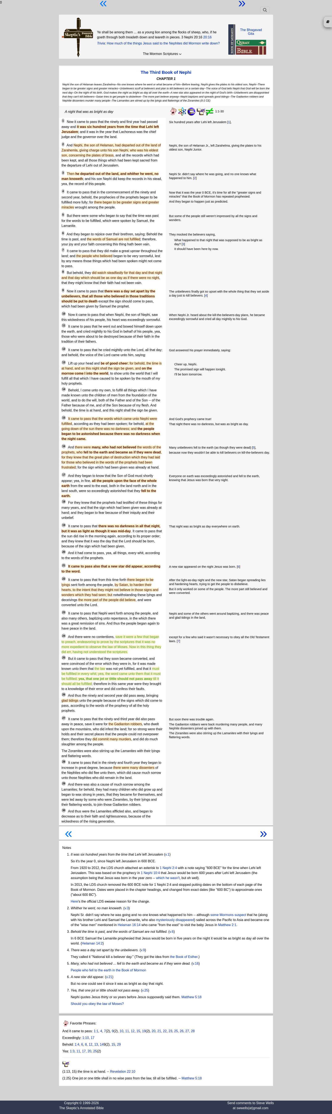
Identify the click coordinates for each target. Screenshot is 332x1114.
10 (121, 1031)
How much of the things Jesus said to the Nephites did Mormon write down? (163, 43)
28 (193, 1031)
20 (154, 1031)
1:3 (72, 1051)
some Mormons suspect (228, 915)
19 (144, 1031)
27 (187, 1031)
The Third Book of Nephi (166, 72)
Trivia (101, 43)
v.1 (167, 854)
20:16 (207, 37)
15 (138, 1031)
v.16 (196, 963)
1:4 (77, 1044)
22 (165, 1031)
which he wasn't (167, 878)
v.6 (171, 931)
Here (74, 901)
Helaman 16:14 (129, 925)
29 (119, 1044)
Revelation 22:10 (122, 1071)
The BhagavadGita (251, 31)
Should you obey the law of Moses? (97, 1004)
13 (96, 1044)
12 (133, 1031)
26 (182, 1031)
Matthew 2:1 (227, 925)
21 (159, 1031)
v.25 (145, 990)
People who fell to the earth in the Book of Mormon (108, 970)
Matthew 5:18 (191, 997)
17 (92, 1038)
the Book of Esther (184, 957)
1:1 (96, 1031)
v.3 (126, 908)
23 (170, 1031)
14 (102, 1044)
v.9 (143, 950)
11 (127, 1031)
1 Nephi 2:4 (168, 868)
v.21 (109, 977)
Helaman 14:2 (92, 943)
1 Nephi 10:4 (150, 873)
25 (176, 1031)
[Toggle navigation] (265, 10)
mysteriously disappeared (175, 920)
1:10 (85, 1038)
